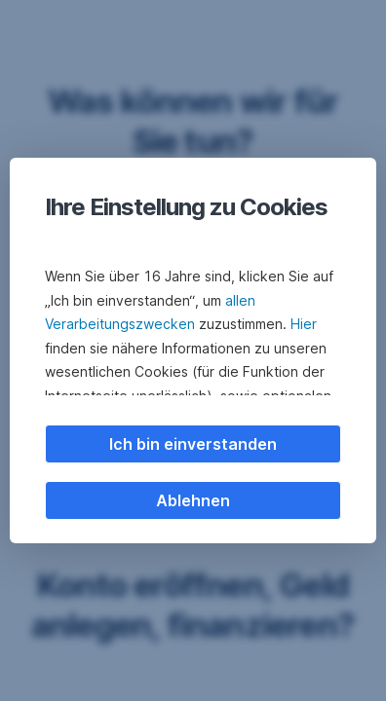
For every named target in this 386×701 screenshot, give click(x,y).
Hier (303, 323)
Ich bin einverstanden (193, 444)
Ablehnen (193, 500)
